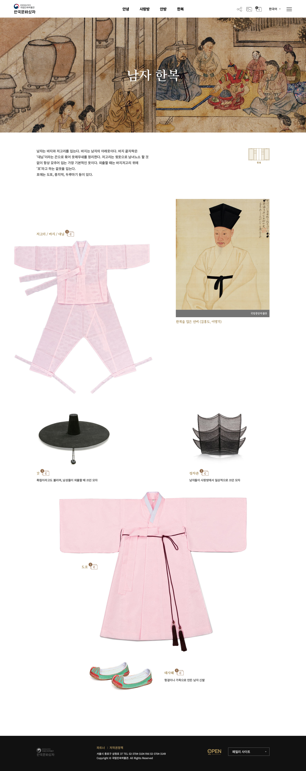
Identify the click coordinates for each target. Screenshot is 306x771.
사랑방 (144, 9)
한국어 (273, 9)
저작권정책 (116, 748)
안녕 (125, 9)
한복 (180, 9)
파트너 (101, 748)
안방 (163, 9)
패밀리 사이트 (241, 751)
